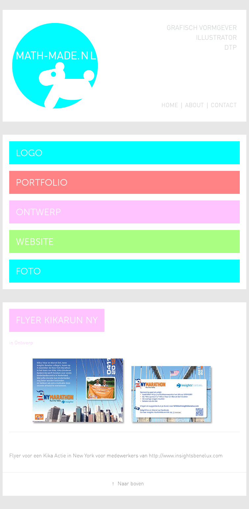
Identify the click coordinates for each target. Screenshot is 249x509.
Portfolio (42, 182)
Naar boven (131, 483)
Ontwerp (38, 212)
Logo (29, 153)
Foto (28, 271)
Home (169, 105)
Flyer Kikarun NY (57, 320)
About (194, 105)
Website (35, 242)
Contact (224, 105)
